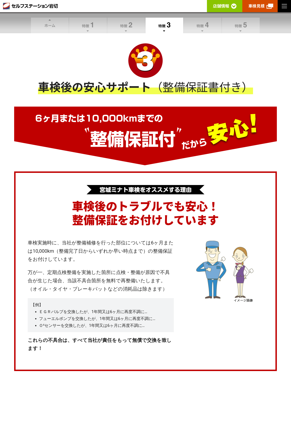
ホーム (50, 25)
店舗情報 (221, 6)
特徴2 (126, 25)
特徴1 (88, 25)
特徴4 (202, 25)
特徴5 (241, 25)
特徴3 (164, 25)
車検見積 (256, 6)
